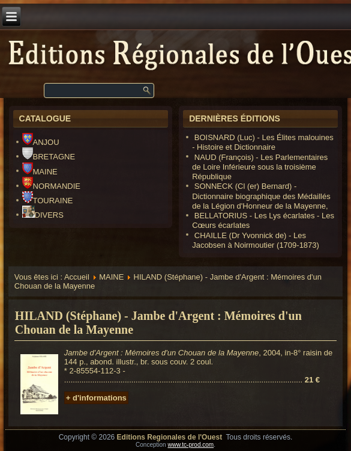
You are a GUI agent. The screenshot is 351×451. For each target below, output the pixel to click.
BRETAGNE (49, 156)
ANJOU (40, 142)
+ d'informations (96, 397)
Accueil (76, 276)
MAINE (40, 171)
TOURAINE (47, 200)
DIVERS (43, 214)
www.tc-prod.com (190, 444)
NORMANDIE (51, 186)
